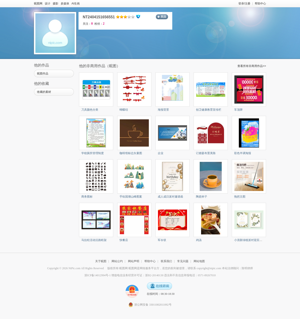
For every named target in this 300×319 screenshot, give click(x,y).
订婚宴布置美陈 (206, 153)
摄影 (55, 3)
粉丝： (99, 23)
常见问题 (182, 261)
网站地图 (199, 261)
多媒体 (65, 3)
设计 (47, 3)
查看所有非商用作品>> (251, 66)
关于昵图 (100, 261)
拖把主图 (239, 196)
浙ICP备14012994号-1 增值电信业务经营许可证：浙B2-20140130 (124, 275)
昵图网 (38, 3)
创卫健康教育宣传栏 (208, 109)
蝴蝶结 (124, 109)
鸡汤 (199, 240)
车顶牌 (238, 109)
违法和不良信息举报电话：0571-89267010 (190, 275)
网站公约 (117, 261)
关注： (88, 23)
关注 (163, 16)
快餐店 (124, 240)
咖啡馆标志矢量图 (131, 153)
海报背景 (163, 109)
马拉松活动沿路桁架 (94, 240)
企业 (160, 153)
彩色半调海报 (242, 153)
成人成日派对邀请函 (170, 196)
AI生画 (75, 3)
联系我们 (166, 261)
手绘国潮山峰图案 (131, 196)
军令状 (162, 240)
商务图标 (87, 196)
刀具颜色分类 (89, 109)
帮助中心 (260, 3)
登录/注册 (244, 3)
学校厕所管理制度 (92, 153)
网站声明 (133, 261)
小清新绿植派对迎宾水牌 (249, 240)
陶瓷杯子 (201, 196)
